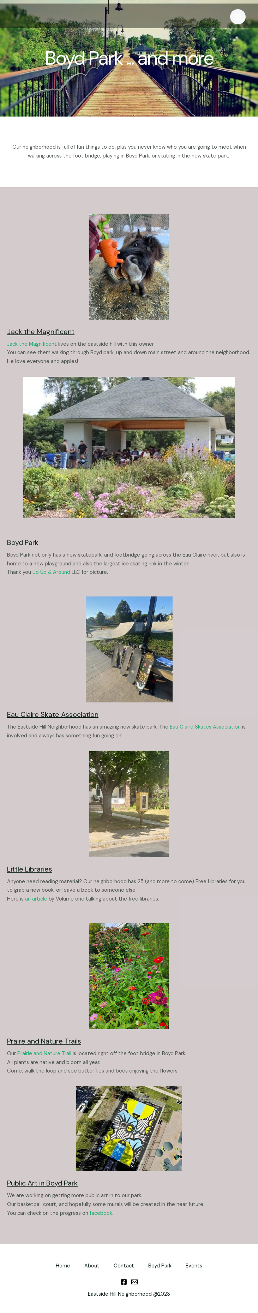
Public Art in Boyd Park (42, 1183)
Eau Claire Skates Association (205, 727)
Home (63, 1265)
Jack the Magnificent (40, 331)
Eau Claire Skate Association (52, 714)
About (92, 1265)
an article (36, 899)
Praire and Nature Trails (44, 1041)
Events (194, 1265)
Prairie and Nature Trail (44, 1053)
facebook (101, 1213)
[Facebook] (124, 1282)
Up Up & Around (51, 572)
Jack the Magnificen (30, 344)
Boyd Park (160, 1265)
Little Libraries (29, 869)
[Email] (134, 1282)
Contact (124, 1265)
